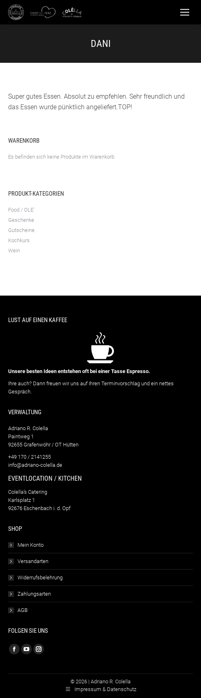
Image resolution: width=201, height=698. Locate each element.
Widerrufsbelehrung (40, 577)
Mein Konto (30, 545)
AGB (22, 610)
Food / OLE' (21, 210)
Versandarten (32, 561)
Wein (14, 250)
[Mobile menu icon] (185, 12)
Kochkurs (19, 240)
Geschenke (21, 220)
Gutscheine (21, 230)
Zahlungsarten (34, 594)
